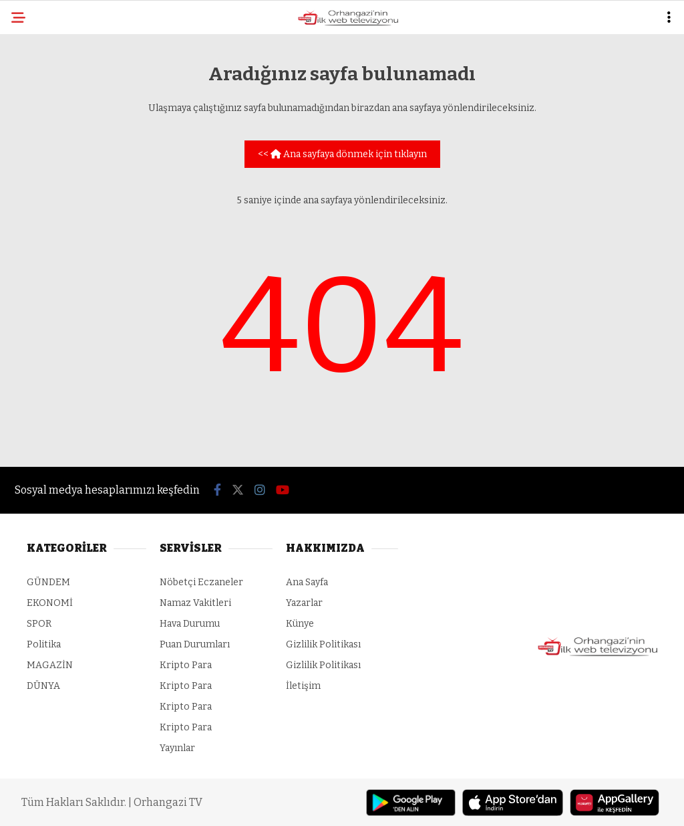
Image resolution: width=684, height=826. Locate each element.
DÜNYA (43, 686)
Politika (44, 644)
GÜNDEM (48, 582)
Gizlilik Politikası (323, 644)
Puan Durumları (195, 644)
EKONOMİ (50, 603)
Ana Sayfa (307, 582)
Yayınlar (177, 748)
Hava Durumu (190, 623)
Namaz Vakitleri (195, 603)
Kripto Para (186, 665)
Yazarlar (304, 603)
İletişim (303, 686)
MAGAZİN (50, 665)
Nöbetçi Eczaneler (201, 582)
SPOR (39, 623)
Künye (300, 623)
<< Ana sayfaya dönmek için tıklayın (342, 154)
